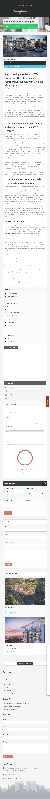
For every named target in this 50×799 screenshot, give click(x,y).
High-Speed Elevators (13, 313)
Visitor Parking (11, 342)
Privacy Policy (7, 690)
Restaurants (10, 332)
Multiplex (9, 319)
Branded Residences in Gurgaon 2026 (13, 706)
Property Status (30, 488)
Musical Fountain (11, 322)
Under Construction (16, 26)
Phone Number (9, 542)
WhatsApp (9, 395)
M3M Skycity (8, 646)
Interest (8, 418)
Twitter (8, 391)
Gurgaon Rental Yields (9, 709)
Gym (8, 309)
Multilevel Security (12, 316)
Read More (27, 610)
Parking (9, 325)
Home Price (9, 426)
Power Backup (11, 329)
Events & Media (8, 685)
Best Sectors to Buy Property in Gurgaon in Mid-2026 (17, 703)
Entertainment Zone (12, 300)
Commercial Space (12, 297)
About (5, 679)
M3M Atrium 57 (9, 607)
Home (6, 26)
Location (28, 500)
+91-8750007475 (9, 774)
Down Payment (10, 435)
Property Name (8, 488)
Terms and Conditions (10, 693)
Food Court (10, 306)
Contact (6, 687)
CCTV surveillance (12, 293)
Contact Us (47, 401)
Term (7, 410)
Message (7, 550)
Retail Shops (10, 335)
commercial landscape (29, 134)
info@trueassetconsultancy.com (13, 778)
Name (6, 527)
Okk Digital (31, 794)
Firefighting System (12, 303)
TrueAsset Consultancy (10, 233)
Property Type (8, 500)
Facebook (9, 387)
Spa (8, 338)
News (5, 682)
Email (8, 399)
